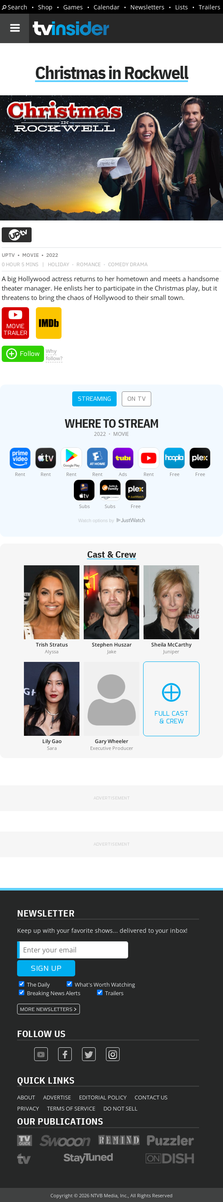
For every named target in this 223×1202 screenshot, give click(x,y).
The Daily (38, 984)
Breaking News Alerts (53, 993)
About (26, 1097)
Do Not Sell (120, 1108)
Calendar (107, 7)
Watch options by (111, 520)
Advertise (57, 1097)
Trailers (209, 7)
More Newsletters (46, 1009)
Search (17, 7)
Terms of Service (71, 1108)
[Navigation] (14, 28)
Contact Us (151, 1097)
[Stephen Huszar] (111, 610)
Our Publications (60, 1121)
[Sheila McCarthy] (171, 610)
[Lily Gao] (51, 706)
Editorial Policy (102, 1097)
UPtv (8, 255)
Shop (45, 7)
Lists (181, 7)
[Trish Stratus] (51, 610)
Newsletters (147, 7)
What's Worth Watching (105, 984)
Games (73, 7)
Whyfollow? (54, 354)
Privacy (28, 1108)
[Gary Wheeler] (111, 706)
